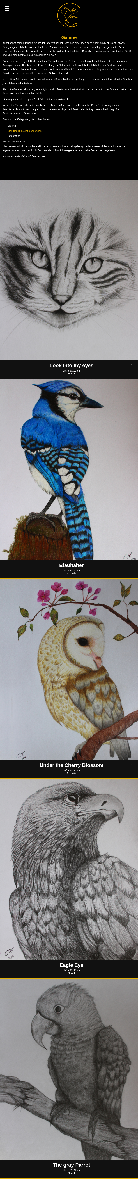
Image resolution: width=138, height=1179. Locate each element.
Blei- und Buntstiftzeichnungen (25, 130)
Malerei (12, 125)
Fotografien (14, 135)
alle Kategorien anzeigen (14, 141)
